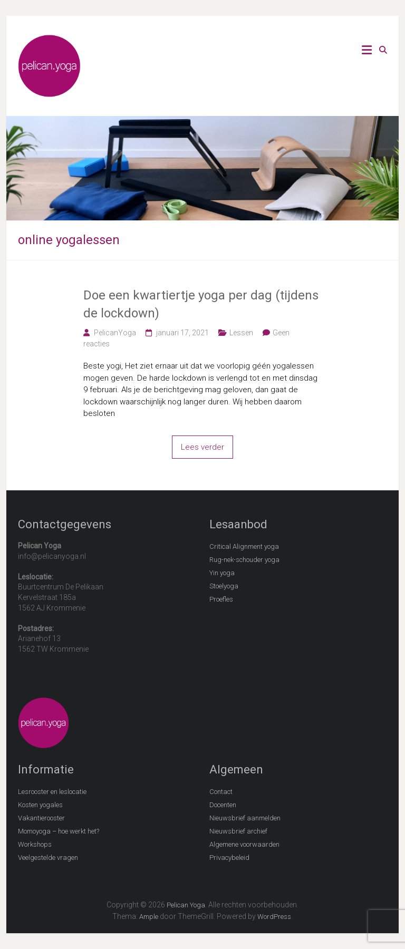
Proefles (221, 599)
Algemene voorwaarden (244, 844)
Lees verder (202, 447)
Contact (221, 792)
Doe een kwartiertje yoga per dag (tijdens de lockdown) (201, 304)
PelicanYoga (115, 332)
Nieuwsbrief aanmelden (245, 818)
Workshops (35, 844)
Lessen (241, 332)
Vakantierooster (41, 818)
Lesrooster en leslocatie (52, 792)
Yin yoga (222, 573)
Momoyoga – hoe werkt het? (58, 831)
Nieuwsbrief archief (238, 831)
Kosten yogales (40, 805)
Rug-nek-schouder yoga (244, 560)
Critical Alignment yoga (244, 546)
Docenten (222, 805)
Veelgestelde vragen (48, 857)
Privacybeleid (229, 857)
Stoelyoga (223, 586)
